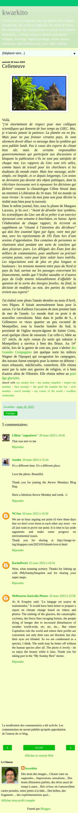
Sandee (16, 459)
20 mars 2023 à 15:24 (35, 459)
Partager (10, 413)
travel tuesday (21, 391)
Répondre (18, 447)
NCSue (16, 513)
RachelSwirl (20, 563)
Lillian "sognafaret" (25, 435)
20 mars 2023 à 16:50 (35, 513)
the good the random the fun (50, 386)
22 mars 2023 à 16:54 (42, 563)
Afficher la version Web (39, 755)
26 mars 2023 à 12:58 (63, 595)
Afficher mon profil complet (18, 800)
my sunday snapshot (49, 382)
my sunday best (25, 382)
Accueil (39, 747)
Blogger (45, 808)
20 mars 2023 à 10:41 (52, 435)
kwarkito (15, 12)
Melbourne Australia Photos (30, 595)
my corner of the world (48, 391)
